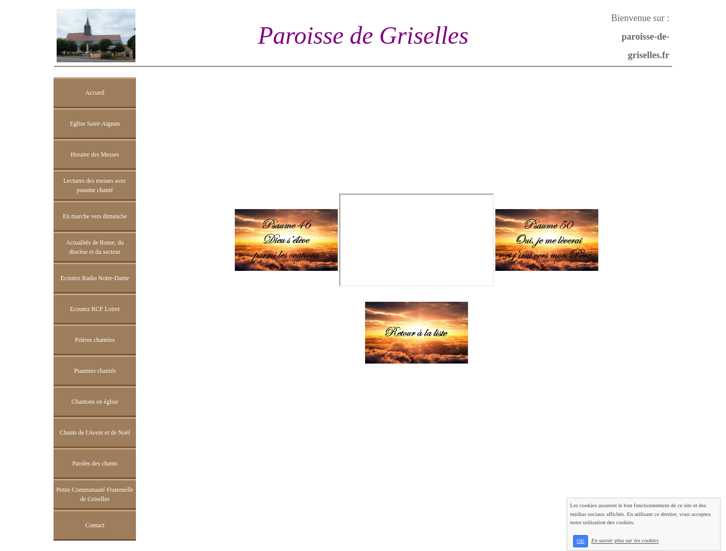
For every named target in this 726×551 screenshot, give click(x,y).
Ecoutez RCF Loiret (95, 309)
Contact (94, 525)
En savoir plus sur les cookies (625, 541)
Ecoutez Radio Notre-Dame (95, 278)
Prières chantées (95, 339)
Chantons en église (95, 401)
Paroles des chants (94, 463)
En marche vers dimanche (95, 216)
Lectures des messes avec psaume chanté (94, 185)
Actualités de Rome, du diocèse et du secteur (95, 247)
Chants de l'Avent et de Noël (95, 432)
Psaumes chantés (95, 370)
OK (580, 541)
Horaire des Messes (95, 154)
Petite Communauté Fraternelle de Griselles (94, 494)
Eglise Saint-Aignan (95, 123)
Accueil (95, 92)
